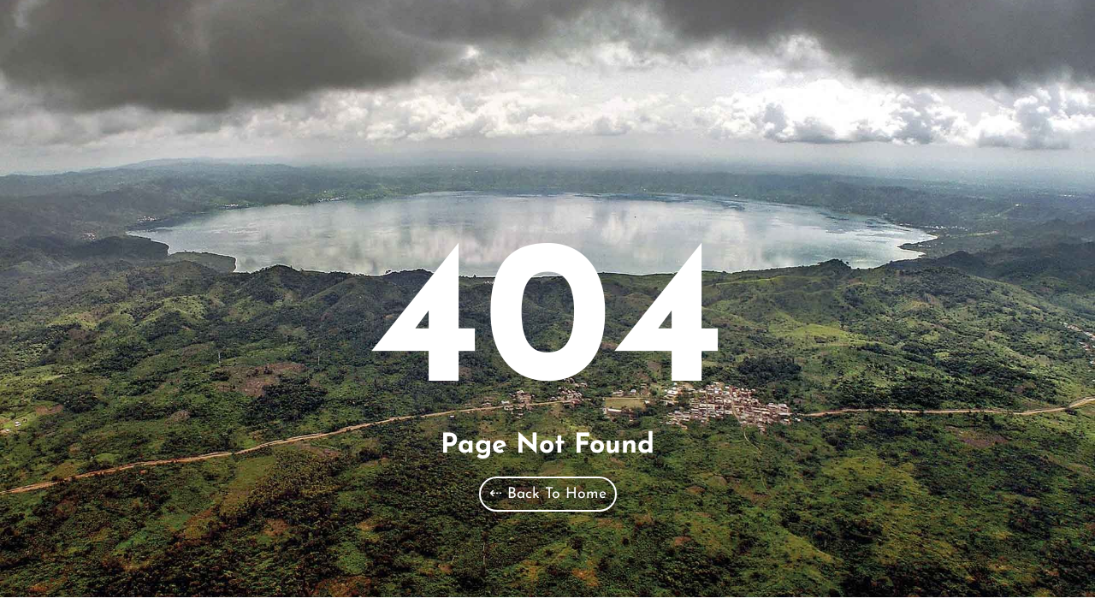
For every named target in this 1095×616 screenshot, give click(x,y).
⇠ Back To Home (548, 494)
